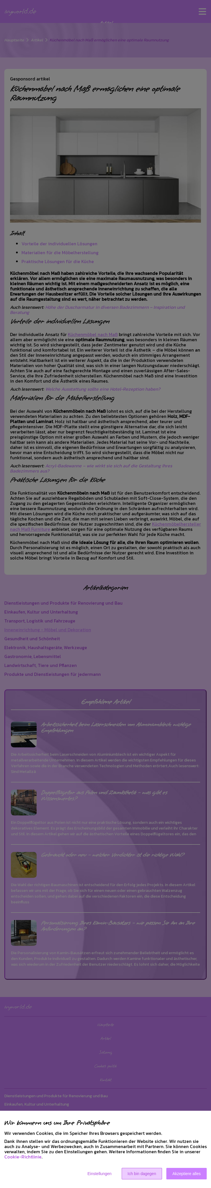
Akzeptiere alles (186, 1173)
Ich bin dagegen (142, 1173)
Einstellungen (99, 1173)
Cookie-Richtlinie (23, 1156)
